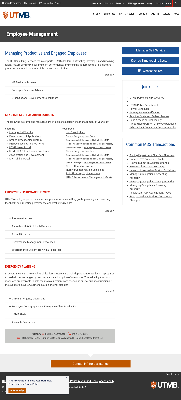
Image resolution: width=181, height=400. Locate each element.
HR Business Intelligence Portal (26, 143)
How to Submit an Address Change (149, 162)
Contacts (159, 3)
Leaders (143, 13)
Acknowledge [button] (17, 390)
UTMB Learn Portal (20, 147)
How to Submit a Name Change (147, 166)
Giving (149, 3)
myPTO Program (127, 13)
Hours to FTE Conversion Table (147, 159)
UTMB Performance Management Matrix (89, 177)
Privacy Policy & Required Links (79, 381)
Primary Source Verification (145, 112)
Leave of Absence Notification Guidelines (153, 170)
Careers (166, 13)
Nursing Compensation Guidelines (85, 169)
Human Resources (11, 3)
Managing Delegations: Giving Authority (152, 181)
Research (120, 3)
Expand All (109, 75)
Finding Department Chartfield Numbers (152, 155)
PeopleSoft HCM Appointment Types (150, 192)
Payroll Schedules (139, 108)
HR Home (95, 13)
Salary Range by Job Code (80, 136)
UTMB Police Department (144, 105)
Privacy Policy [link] (31, 384)
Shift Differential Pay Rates (81, 166)
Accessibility (106, 381)
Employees (109, 13)
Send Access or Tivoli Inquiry (146, 120)
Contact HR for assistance (91, 364)
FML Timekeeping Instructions (83, 173)
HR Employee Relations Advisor (97, 147)
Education (108, 3)
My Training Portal (19, 158)
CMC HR (154, 13)
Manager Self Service (21, 132)
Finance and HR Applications (25, 136)
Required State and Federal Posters (149, 116)
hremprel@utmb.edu (55, 334)
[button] (66, 378)
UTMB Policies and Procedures (147, 97)
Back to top (172, 374)
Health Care (96, 3)
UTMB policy (34, 273)
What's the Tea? (150, 71)
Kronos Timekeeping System (25, 140)
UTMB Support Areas (135, 3)
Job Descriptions (75, 132)
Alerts (168, 3)
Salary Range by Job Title (80, 151)
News (176, 13)
